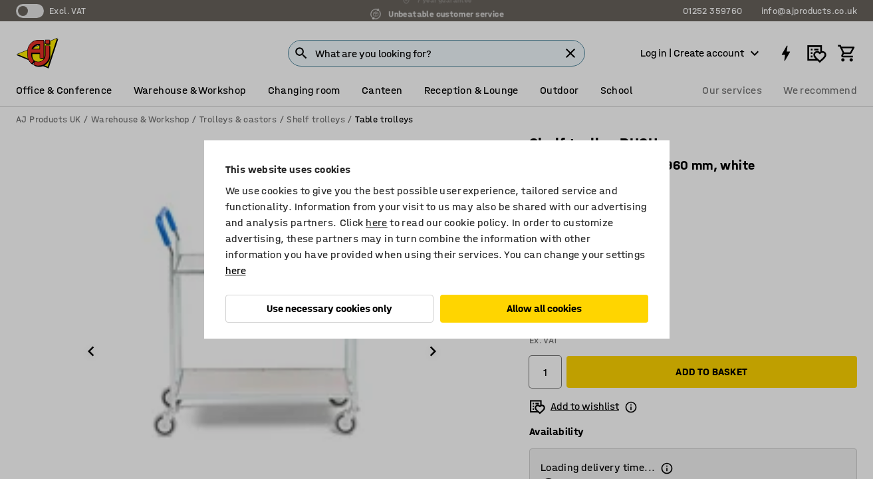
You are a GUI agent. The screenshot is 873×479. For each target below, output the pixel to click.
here (377, 222)
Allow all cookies (544, 308)
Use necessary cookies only (329, 308)
